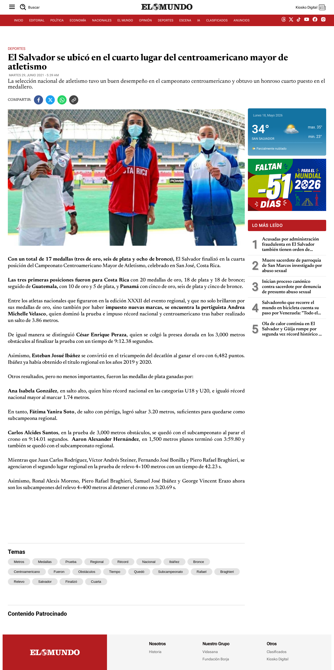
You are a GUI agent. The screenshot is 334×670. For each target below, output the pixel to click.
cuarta (96, 582)
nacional (149, 562)
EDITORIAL (36, 25)
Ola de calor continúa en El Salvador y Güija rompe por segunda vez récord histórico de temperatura (292, 329)
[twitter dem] (291, 25)
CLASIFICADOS (217, 25)
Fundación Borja (215, 659)
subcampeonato (170, 572)
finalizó (71, 582)
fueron (59, 572)
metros (19, 562)
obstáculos (86, 572)
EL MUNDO (125, 25)
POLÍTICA (57, 25)
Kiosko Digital (277, 659)
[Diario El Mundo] (167, 14)
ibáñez (174, 562)
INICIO (18, 25)
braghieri (227, 572)
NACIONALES (101, 25)
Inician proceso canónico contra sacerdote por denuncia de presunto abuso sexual (291, 287)
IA (198, 25)
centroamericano (27, 572)
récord (122, 562)
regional (97, 562)
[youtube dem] (306, 25)
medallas (45, 562)
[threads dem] (283, 25)
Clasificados (277, 652)
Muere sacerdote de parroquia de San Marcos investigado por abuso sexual (292, 265)
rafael (202, 572)
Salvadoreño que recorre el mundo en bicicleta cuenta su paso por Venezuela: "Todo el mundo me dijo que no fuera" (290, 308)
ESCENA (185, 25)
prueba (70, 562)
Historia (155, 652)
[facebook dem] (315, 25)
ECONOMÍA (78, 25)
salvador (44, 582)
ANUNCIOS (241, 25)
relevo (19, 582)
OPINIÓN (145, 25)
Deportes (16, 48)
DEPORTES (165, 25)
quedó (139, 572)
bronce (198, 562)
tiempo (114, 572)
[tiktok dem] (298, 25)
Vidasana (210, 652)
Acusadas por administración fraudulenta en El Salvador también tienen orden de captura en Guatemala (290, 244)
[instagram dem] (325, 25)
